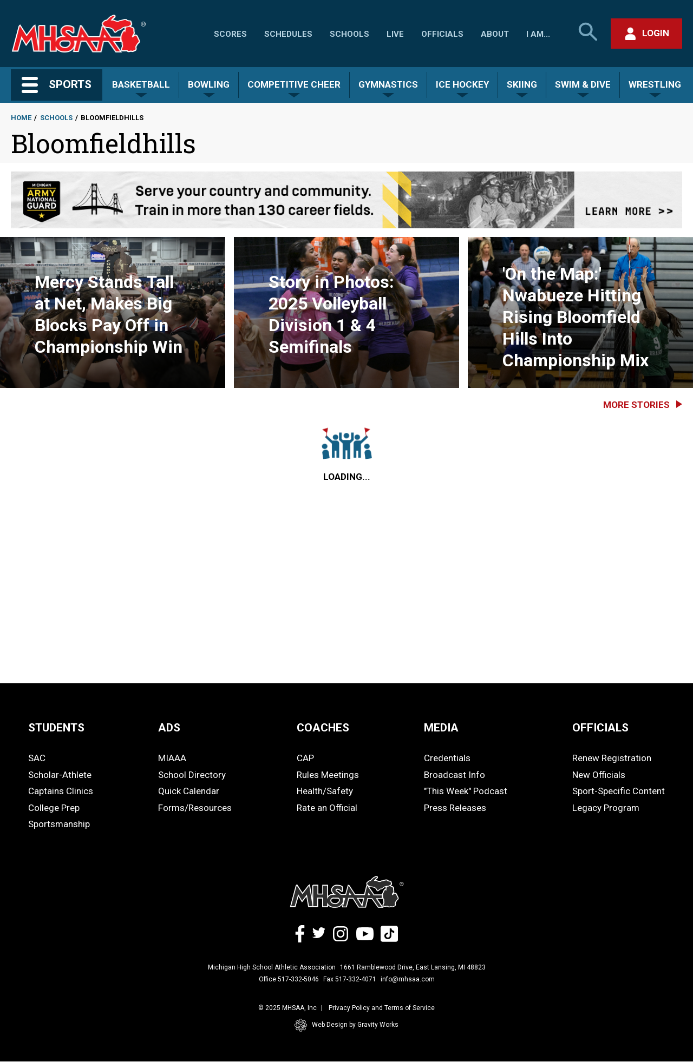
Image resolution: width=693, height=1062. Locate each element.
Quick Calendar (188, 791)
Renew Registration (611, 758)
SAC (36, 758)
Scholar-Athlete (59, 774)
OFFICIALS (600, 727)
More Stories (636, 404)
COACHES (323, 727)
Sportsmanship (59, 824)
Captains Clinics (60, 791)
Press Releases (455, 807)
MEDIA (441, 727)
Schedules (288, 34)
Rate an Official (327, 807)
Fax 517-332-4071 (349, 979)
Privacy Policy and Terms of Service (382, 1008)
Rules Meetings (328, 774)
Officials (442, 34)
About (495, 34)
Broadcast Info (454, 774)
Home (21, 118)
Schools (349, 34)
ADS (169, 727)
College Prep (54, 807)
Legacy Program (605, 807)
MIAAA (172, 758)
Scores (230, 34)
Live (395, 34)
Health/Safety (325, 791)
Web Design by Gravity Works (346, 1025)
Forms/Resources (195, 807)
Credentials (447, 758)
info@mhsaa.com (408, 979)
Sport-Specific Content (618, 791)
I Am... (538, 34)
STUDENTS (56, 727)
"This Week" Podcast (465, 791)
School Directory (192, 774)
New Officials (598, 774)
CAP (305, 758)
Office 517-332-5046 (289, 979)
